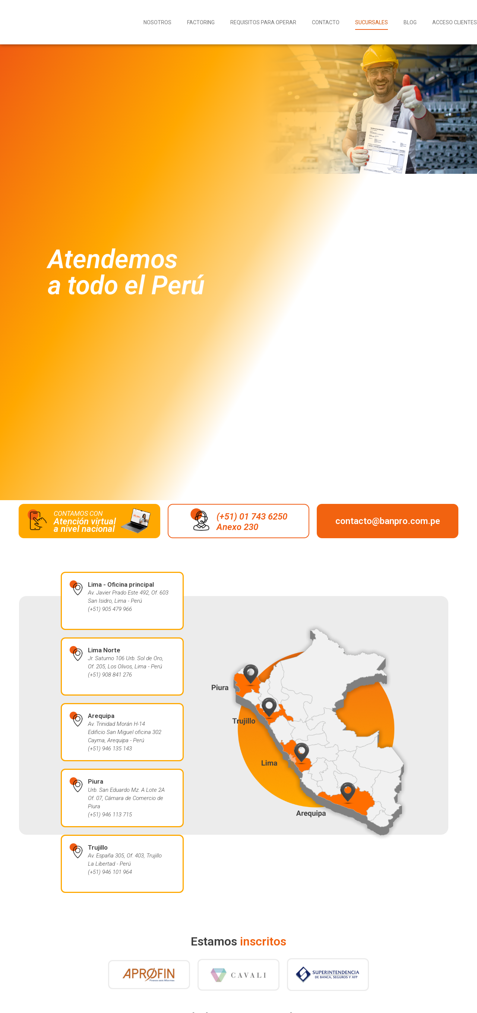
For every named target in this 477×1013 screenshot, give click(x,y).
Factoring (201, 22)
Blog (410, 22)
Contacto (325, 22)
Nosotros (157, 22)
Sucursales (371, 22)
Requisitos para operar (263, 22)
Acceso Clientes (454, 22)
